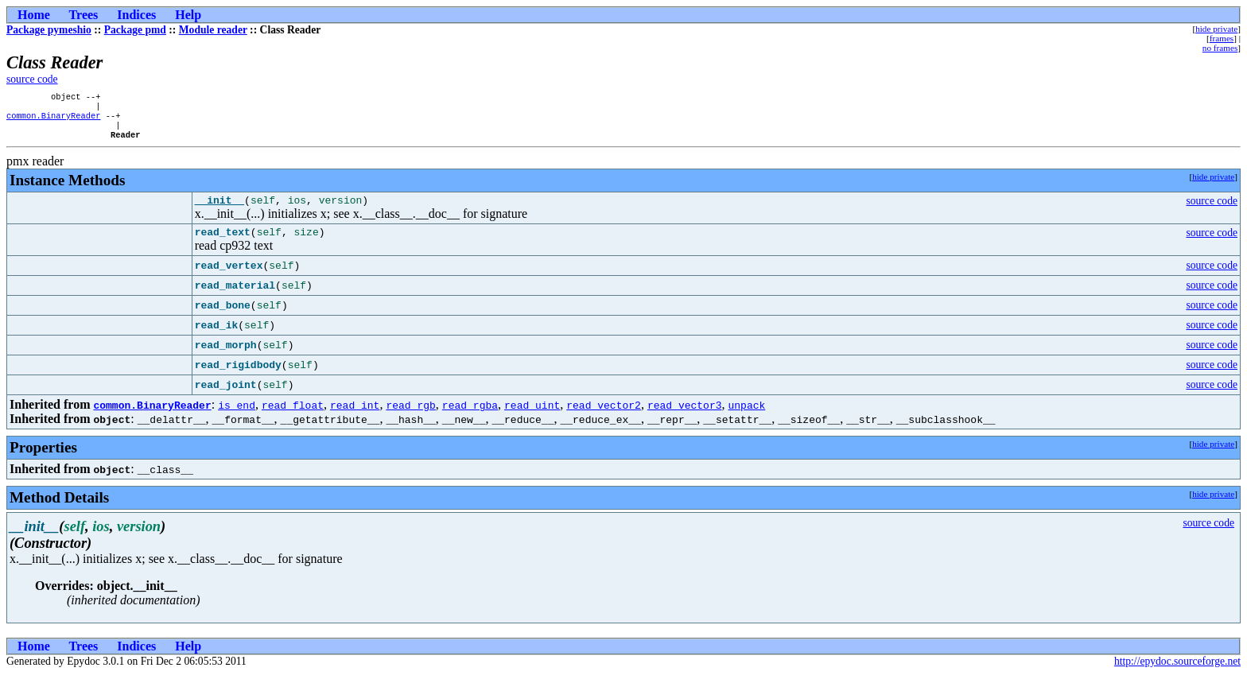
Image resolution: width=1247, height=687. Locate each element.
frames (1221, 38)
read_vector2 (603, 417)
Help (188, 14)
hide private (1216, 28)
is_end (236, 417)
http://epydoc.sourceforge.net (1177, 674)
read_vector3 (684, 417)
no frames (1219, 47)
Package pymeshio (48, 30)
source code (32, 79)
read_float (293, 417)
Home (33, 14)
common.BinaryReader (53, 120)
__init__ (219, 210)
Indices (136, 14)
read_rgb (410, 417)
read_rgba (470, 417)
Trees (84, 14)
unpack (746, 417)
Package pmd (135, 30)
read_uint (532, 417)
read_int (354, 417)
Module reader (213, 30)
